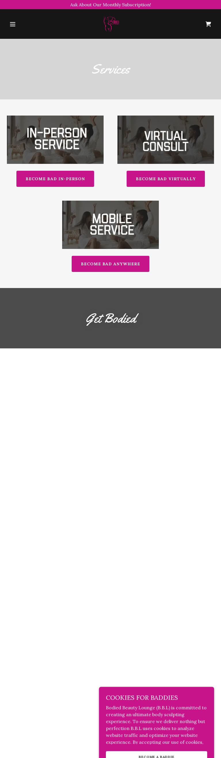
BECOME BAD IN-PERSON (55, 178)
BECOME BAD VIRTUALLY (166, 178)
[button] (12, 24)
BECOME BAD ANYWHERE (110, 263)
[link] (110, 33)
